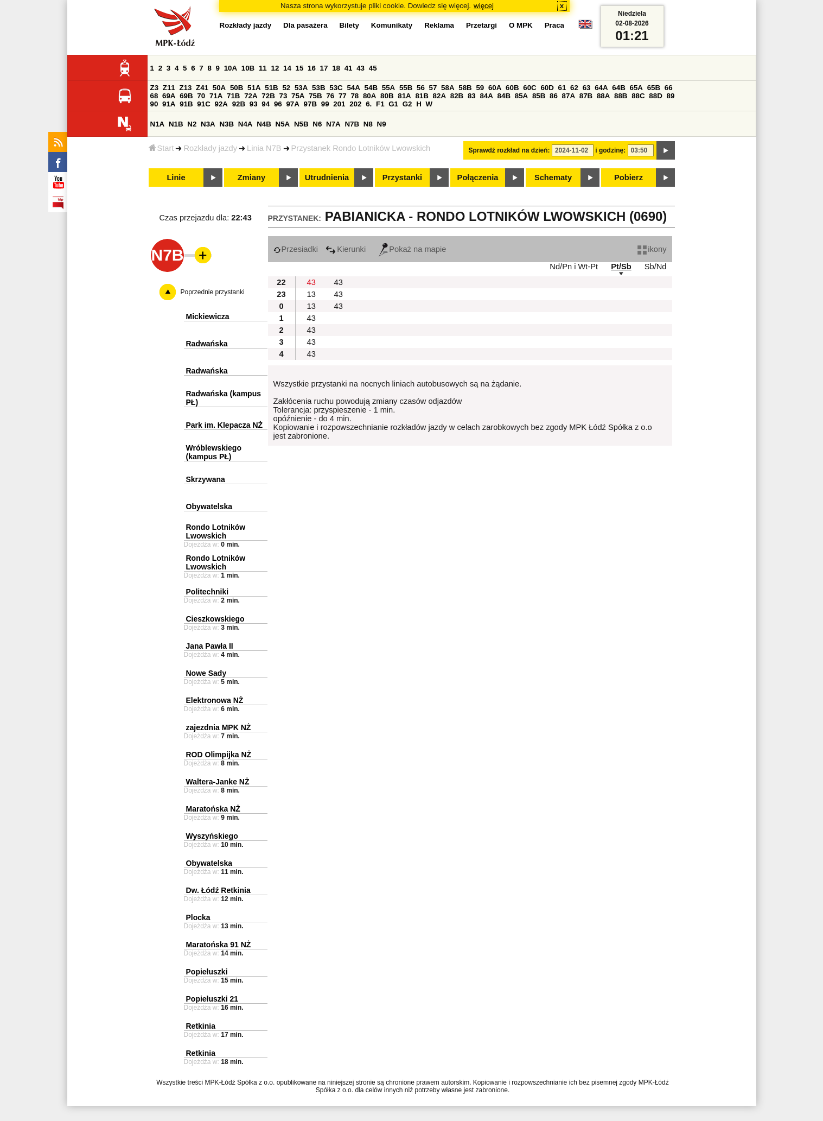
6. (369, 104)
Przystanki (402, 177)
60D (546, 88)
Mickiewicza (207, 316)
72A (250, 96)
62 (574, 88)
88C (638, 96)
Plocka (198, 917)
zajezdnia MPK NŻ (218, 727)
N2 (191, 124)
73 (283, 96)
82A (439, 96)
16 (312, 68)
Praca (554, 25)
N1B (176, 124)
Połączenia (478, 177)
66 (669, 88)
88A (603, 96)
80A (369, 96)
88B (620, 96)
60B (512, 88)
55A (388, 88)
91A (168, 104)
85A (521, 96)
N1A (157, 124)
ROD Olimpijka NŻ (219, 754)
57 (433, 88)
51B (271, 88)
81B (421, 96)
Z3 (154, 88)
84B (504, 96)
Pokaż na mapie (412, 249)
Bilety (349, 25)
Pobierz (628, 177)
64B (618, 88)
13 (311, 294)
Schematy (553, 177)
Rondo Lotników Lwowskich (216, 531)
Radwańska (207, 343)
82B (456, 96)
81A (404, 96)
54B (371, 88)
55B (405, 88)
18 (336, 68)
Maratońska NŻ (213, 809)
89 (671, 96)
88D (655, 96)
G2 (407, 104)
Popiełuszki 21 (212, 999)
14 (287, 68)
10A (230, 68)
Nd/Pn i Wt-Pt (574, 266)
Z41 (202, 88)
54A (353, 88)
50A (219, 88)
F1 (380, 104)
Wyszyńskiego (212, 836)
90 (154, 104)
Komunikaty (391, 25)
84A (486, 96)
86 (554, 96)
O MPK (521, 25)
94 (265, 104)
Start (161, 148)
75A (297, 96)
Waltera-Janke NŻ (218, 781)
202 (355, 104)
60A (494, 88)
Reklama (439, 25)
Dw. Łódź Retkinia (218, 890)
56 (421, 88)
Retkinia (200, 1026)
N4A (245, 124)
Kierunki (346, 249)
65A (635, 88)
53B (318, 88)
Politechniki (207, 591)
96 (278, 104)
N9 (381, 124)
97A (292, 104)
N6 (317, 124)
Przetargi (481, 25)
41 (348, 68)
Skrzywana (205, 479)
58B (464, 88)
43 (360, 68)
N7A (333, 124)
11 (263, 68)
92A (221, 104)
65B (653, 88)
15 (300, 68)
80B (386, 96)
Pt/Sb (621, 266)
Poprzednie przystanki (213, 292)
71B (233, 96)
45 (373, 68)
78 (354, 96)
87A (568, 96)
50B (236, 88)
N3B (226, 124)
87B (585, 96)
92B (238, 104)
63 (587, 88)
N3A (208, 124)
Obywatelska (209, 506)
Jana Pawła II (209, 646)
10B (247, 68)
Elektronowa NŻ (215, 700)
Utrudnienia (327, 177)
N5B (301, 124)
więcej (484, 6)
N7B (351, 124)
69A (168, 96)
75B (315, 96)
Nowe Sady (206, 673)
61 (562, 88)
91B (186, 104)
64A (601, 88)
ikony (651, 249)
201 (339, 104)
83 (472, 96)
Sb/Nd (656, 266)
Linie (176, 177)
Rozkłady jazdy (210, 148)
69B (186, 96)
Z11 (169, 88)
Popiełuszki (207, 971)
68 (154, 96)
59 (480, 88)
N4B (264, 124)
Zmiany (251, 177)
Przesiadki (295, 249)
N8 (368, 124)
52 (286, 88)
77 (343, 96)
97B (310, 104)
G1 (393, 104)
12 (275, 68)
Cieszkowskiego (215, 619)
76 (330, 96)
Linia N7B (264, 148)
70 (201, 96)
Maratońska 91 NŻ (218, 944)
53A (301, 88)
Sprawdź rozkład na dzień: (509, 150)
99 (325, 104)
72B (268, 96)
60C (529, 88)
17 (324, 68)
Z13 (185, 88)
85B (538, 96)
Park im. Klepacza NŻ (224, 425)
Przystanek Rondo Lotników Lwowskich (361, 148)
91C (203, 104)
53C (335, 88)
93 (254, 104)
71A (215, 96)
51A (253, 88)
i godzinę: (610, 150)
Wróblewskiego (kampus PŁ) (213, 452)
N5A (283, 124)
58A (447, 88)
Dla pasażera (305, 25)
